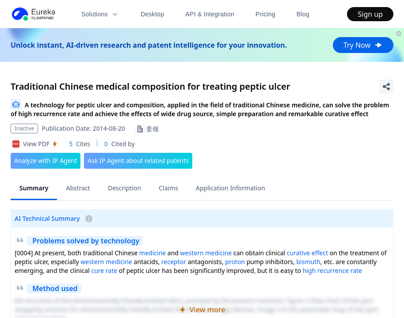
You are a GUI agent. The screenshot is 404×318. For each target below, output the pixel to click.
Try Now (363, 45)
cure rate (104, 270)
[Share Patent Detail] (386, 87)
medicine (152, 253)
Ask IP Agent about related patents (138, 160)
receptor (173, 261)
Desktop (152, 14)
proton (235, 261)
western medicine (206, 253)
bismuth (308, 261)
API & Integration (209, 14)
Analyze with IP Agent (45, 160)
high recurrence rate (332, 270)
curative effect (307, 253)
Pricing (265, 14)
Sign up (370, 14)
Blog (303, 14)
